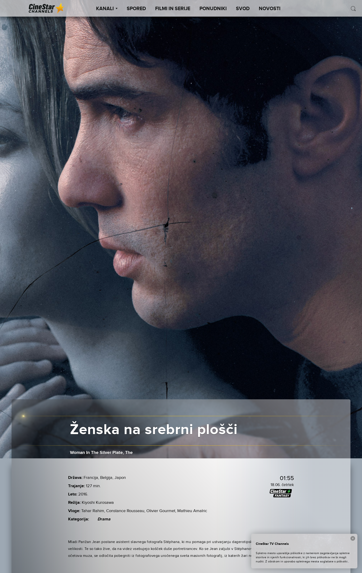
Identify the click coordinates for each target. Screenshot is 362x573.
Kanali (107, 9)
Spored (136, 9)
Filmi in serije (172, 9)
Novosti (270, 9)
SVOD (243, 9)
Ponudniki (213, 9)
